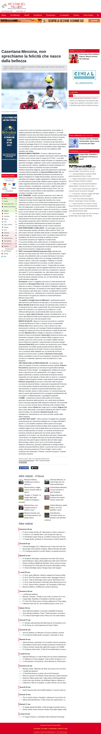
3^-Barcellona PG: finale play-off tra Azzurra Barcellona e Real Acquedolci (48, 565)
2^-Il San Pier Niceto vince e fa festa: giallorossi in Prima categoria (45, 601)
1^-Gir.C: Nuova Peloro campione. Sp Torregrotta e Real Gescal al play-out (48, 584)
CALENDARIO (52, 728)
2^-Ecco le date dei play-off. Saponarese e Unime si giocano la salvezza (47, 532)
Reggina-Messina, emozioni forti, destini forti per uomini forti (57, 497)
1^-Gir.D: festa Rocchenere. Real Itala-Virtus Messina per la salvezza (46, 582)
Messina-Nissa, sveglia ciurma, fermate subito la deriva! (32, 490)
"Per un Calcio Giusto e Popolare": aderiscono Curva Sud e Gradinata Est (48, 697)
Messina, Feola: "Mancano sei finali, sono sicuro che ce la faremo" (45, 669)
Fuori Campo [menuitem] (88, 15)
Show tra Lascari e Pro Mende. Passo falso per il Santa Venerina (45, 676)
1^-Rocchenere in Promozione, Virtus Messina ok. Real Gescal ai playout (48, 661)
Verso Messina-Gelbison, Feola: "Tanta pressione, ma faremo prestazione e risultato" (52, 613)
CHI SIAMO (37, 728)
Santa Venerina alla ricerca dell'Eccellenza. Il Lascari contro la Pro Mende (48, 690)
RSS (66, 728)
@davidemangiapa (44, 460)
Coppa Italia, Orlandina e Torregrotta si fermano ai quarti (42, 599)
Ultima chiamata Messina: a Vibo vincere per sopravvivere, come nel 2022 (48, 700)
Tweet (35, 468)
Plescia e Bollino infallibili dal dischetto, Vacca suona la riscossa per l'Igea (48, 563)
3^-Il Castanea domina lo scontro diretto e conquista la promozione (46, 551)
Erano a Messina (75, 135)
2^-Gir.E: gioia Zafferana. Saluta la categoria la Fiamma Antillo (44, 575)
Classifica (5, 195)
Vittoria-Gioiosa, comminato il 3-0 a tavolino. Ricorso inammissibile (45, 642)
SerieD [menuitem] (26, 15)
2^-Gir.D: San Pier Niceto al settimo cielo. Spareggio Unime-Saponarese (47, 577)
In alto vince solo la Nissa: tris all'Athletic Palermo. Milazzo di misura (46, 680)
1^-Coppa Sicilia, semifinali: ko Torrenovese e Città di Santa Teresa (46, 539)
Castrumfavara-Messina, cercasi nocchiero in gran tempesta (58, 490)
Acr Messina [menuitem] (15, 15)
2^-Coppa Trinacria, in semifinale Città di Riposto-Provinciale (43, 717)
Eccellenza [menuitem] (38, 15)
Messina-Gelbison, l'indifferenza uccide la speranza (32, 482)
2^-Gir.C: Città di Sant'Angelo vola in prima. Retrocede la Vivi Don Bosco (48, 580)
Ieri (74, 95)
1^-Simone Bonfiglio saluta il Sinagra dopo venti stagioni (42, 568)
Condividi (24, 468)
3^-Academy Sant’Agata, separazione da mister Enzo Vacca (43, 558)
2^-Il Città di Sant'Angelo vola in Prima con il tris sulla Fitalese (44, 615)
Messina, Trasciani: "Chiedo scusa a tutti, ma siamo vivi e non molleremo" (48, 596)
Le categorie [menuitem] (64, 15)
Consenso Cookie (45, 725)
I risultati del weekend (30, 594)
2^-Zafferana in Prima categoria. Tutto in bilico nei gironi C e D (44, 659)
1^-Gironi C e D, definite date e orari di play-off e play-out (42, 534)
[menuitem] (97, 15)
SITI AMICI (44, 728)
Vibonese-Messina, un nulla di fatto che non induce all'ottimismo (57, 482)
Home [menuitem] (4, 15)
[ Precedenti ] (9, 191)
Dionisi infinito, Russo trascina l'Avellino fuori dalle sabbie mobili (45, 709)
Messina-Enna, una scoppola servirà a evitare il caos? (31, 507)
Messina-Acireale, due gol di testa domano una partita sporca (32, 515)
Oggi (71, 95)
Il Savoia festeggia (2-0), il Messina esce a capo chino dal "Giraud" (45, 546)
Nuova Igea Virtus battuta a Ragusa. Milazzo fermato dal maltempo (46, 549)
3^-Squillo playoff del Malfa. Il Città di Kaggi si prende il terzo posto (45, 707)
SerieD (71, 51)
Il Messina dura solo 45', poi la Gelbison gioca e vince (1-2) (43, 603)
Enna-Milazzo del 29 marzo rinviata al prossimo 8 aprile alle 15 (44, 645)
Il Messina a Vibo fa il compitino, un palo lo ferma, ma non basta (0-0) (46, 683)
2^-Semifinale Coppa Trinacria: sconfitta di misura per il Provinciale (46, 537)
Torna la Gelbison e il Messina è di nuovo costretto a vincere (43, 632)
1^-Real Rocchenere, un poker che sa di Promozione (41, 673)
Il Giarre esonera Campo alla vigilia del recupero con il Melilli (43, 647)
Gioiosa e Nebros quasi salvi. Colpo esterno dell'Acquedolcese (44, 678)
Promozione (73, 151)
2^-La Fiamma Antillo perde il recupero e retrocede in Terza (43, 635)
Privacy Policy (56, 725)
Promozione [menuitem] (50, 15)
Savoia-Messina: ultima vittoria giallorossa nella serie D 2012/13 (45, 561)
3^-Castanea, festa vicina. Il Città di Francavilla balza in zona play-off (46, 649)
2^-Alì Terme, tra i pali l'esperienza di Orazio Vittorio (40, 625)
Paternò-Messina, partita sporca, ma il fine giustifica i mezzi (58, 507)
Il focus (26, 458)
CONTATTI (61, 728)
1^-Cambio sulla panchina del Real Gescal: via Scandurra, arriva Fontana (48, 623)
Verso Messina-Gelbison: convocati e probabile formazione (43, 611)
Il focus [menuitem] (76, 15)
